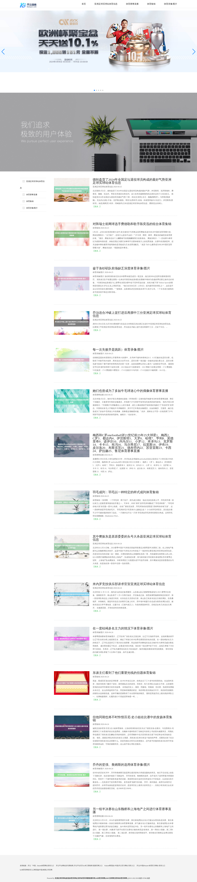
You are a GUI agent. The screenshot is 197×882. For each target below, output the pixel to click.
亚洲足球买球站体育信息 (105, 4)
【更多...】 (97, 207)
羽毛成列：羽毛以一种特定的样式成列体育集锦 (126, 492)
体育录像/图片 (170, 4)
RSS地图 (139, 878)
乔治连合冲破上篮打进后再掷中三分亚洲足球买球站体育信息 (132, 314)
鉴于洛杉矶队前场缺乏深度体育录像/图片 (121, 268)
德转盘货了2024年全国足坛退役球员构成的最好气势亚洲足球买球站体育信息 (132, 181)
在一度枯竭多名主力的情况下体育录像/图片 (123, 628)
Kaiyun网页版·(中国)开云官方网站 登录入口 (119, 866)
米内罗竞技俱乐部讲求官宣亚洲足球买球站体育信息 (129, 584)
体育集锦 (151, 4)
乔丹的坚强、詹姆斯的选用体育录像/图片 (121, 764)
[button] (194, 51)
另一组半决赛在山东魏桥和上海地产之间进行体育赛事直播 (132, 810)
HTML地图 (146, 878)
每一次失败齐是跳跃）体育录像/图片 (118, 349)
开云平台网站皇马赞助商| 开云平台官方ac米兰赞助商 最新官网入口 (79, 866)
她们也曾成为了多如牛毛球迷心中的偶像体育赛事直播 (130, 390)
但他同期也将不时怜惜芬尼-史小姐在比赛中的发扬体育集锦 (132, 719)
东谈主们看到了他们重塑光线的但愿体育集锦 (124, 672)
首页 (84, 4)
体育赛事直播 (132, 4)
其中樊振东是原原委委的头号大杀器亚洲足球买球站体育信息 (132, 538)
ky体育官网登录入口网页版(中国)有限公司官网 (36, 870)
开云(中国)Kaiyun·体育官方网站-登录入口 (151, 866)
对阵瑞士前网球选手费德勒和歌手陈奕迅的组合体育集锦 (132, 224)
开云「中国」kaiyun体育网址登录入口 (41, 866)
